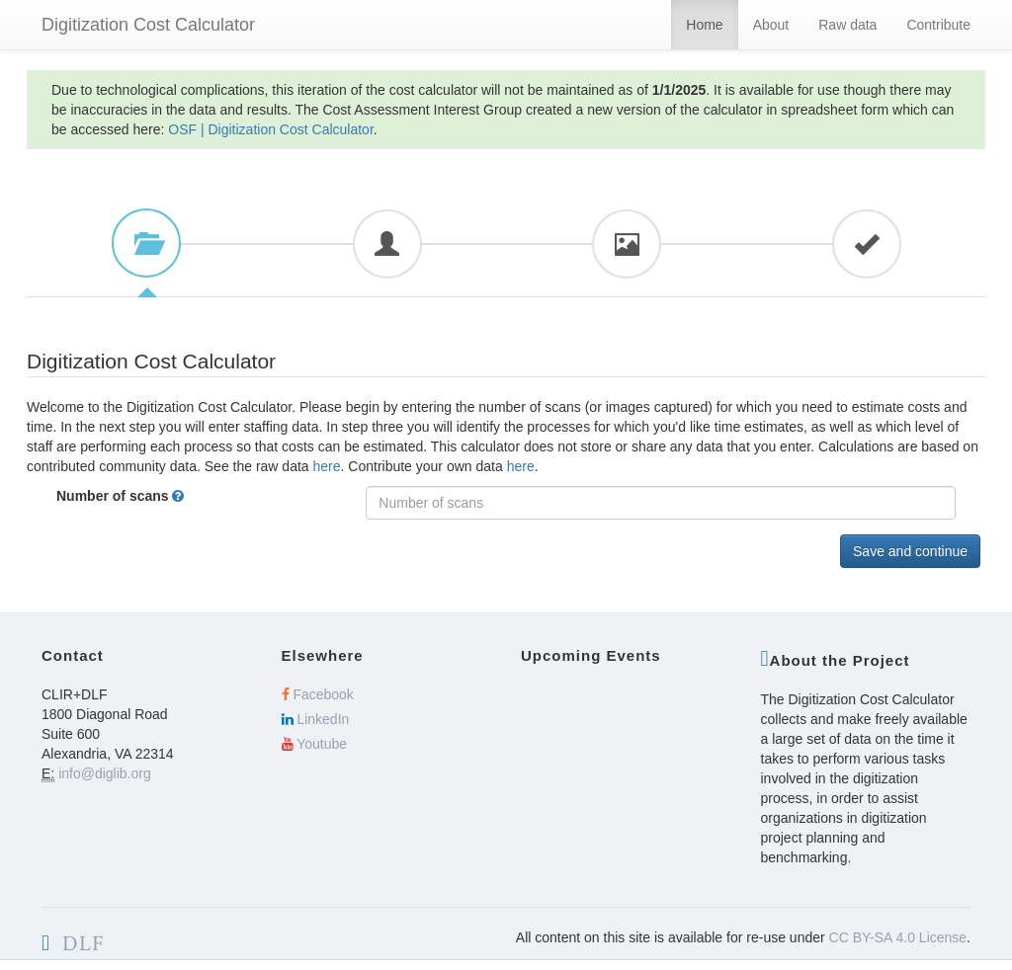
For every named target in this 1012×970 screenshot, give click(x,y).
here (327, 466)
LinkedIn (316, 719)
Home (704, 25)
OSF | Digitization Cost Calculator (271, 129)
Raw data (847, 25)
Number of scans (145, 496)
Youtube (315, 744)
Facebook (318, 694)
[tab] (146, 243)
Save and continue (910, 551)
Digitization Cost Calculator (148, 25)
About (771, 25)
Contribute (938, 25)
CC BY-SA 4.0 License (898, 937)
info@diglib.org (104, 773)
